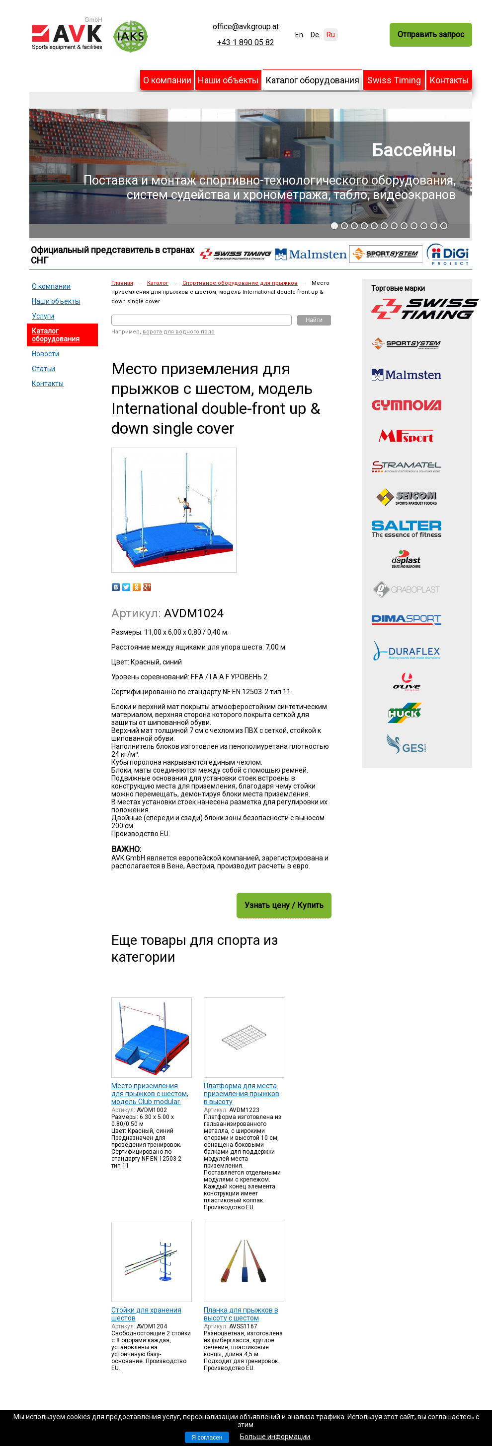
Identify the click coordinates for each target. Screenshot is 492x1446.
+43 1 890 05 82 (245, 43)
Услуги (43, 316)
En (299, 35)
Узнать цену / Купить (284, 905)
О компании (167, 80)
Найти (314, 320)
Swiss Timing (394, 80)
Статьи (43, 369)
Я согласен (207, 1437)
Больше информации (275, 1437)
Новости (45, 354)
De (315, 35)
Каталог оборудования (312, 80)
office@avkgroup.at (246, 27)
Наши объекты (228, 80)
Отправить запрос (431, 34)
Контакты (449, 80)
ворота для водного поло (179, 332)
